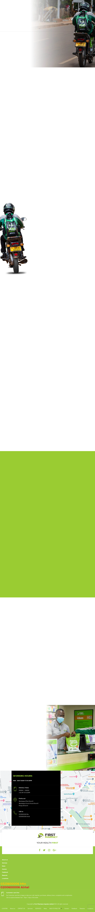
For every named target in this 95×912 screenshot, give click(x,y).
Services (4, 863)
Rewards (4, 875)
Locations (5, 878)
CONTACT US (21, 908)
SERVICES (38, 908)
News (3, 866)
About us (5, 860)
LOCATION (4, 908)
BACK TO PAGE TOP (55, 908)
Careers (4, 869)
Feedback (5, 872)
